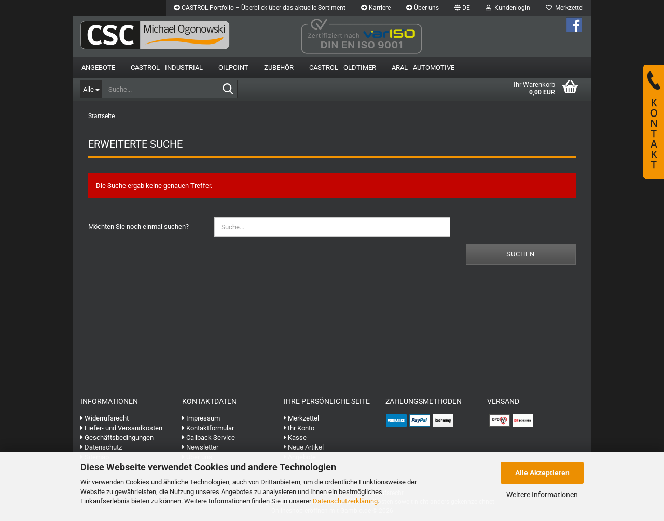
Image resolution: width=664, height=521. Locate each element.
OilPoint (233, 67)
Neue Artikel (304, 447)
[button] (462, 8)
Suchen (520, 254)
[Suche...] (91, 89)
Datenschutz (101, 447)
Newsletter (200, 447)
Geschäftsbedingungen (117, 437)
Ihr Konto (299, 428)
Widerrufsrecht (104, 418)
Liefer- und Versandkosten (121, 428)
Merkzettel (565, 7)
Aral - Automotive (423, 67)
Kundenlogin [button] (508, 7)
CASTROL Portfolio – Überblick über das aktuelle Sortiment (259, 7)
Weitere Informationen (542, 494)
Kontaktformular (208, 428)
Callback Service (208, 437)
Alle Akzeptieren (542, 473)
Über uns (422, 7)
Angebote (98, 67)
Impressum (201, 418)
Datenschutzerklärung (345, 501)
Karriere (376, 7)
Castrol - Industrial (167, 67)
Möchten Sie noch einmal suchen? (138, 226)
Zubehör (279, 67)
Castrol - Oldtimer (342, 67)
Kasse (295, 437)
